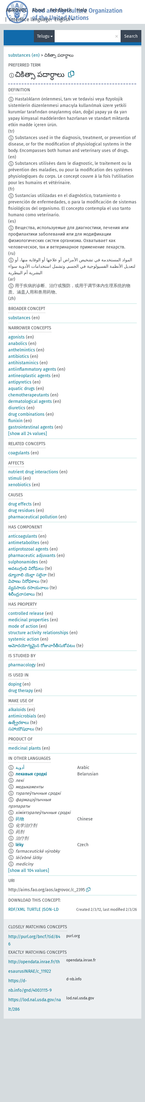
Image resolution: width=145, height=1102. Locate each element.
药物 (20, 819)
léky (20, 844)
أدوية (20, 767)
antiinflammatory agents (32, 369)
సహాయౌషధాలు (21, 729)
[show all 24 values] (27, 433)
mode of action (23, 626)
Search (131, 36)
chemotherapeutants (28, 395)
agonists (16, 337)
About (38, 10)
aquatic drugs (21, 388)
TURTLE (34, 909)
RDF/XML (16, 909)
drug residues (21, 510)
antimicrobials (22, 716)
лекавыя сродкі (31, 774)
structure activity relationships (38, 632)
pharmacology (22, 665)
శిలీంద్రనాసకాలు (21, 594)
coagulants (19, 453)
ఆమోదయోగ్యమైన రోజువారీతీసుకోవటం (41, 645)
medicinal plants (24, 748)
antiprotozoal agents (28, 549)
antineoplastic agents (29, 375)
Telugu (43, 36)
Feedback (61, 10)
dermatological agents (30, 401)
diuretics (16, 408)
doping (14, 684)
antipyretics (19, 382)
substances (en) (24, 55)
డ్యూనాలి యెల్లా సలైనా (27, 575)
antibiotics (18, 356)
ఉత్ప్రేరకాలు (18, 722)
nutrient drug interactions (33, 472)
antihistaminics (23, 362)
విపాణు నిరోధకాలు (23, 581)
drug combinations (26, 414)
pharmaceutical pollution (32, 517)
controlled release (26, 613)
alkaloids (17, 709)
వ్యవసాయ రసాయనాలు (28, 587)
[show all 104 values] (28, 870)
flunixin (15, 420)
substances (19, 317)
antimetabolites (23, 542)
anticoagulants (22, 536)
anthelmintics (21, 350)
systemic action (23, 639)
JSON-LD (50, 909)
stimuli (15, 478)
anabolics (17, 343)
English (62, 19)
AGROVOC (16, 10)
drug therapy (20, 690)
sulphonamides (23, 562)
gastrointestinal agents (30, 427)
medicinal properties (28, 620)
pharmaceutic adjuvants (32, 555)
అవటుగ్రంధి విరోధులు (26, 568)
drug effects (20, 504)
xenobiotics (19, 484)
